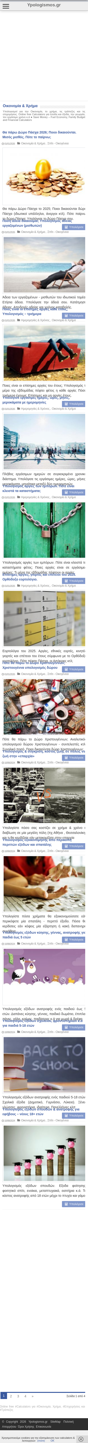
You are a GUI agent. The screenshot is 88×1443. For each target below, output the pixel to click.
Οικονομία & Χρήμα (31, 194)
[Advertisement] (44, 55)
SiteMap (55, 1421)
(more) (41, 1440)
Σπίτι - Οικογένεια (56, 194)
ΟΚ (52, 1440)
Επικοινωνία (43, 1426)
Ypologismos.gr (38, 1421)
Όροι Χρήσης (26, 1426)
